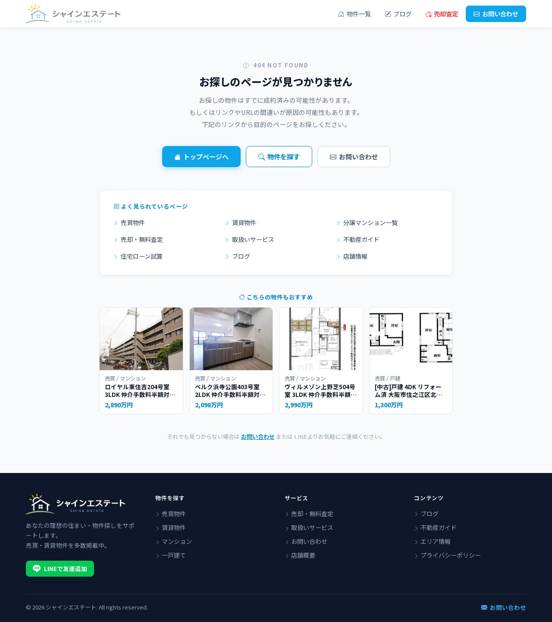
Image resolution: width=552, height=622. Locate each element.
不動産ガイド (358, 239)
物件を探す (279, 157)
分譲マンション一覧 (367, 222)
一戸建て (170, 555)
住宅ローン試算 (138, 256)
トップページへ (201, 157)
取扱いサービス (249, 239)
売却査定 (441, 14)
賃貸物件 (240, 222)
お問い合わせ (496, 14)
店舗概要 (300, 555)
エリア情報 (432, 541)
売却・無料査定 (138, 239)
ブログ (398, 14)
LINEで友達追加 (60, 568)
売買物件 (129, 222)
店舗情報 (351, 256)
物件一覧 (354, 14)
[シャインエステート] (73, 13)
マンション (173, 541)
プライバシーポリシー (447, 555)
